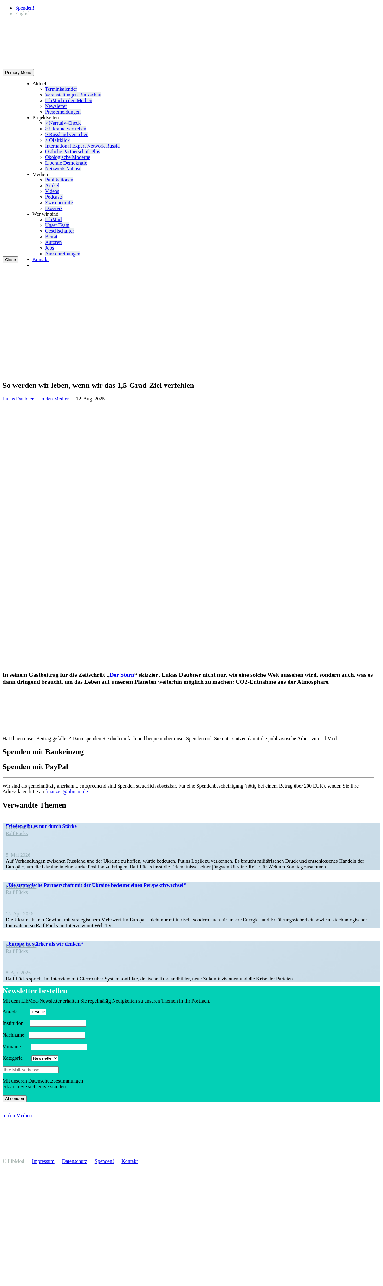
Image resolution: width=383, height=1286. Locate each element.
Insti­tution (16, 1023)
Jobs (49, 248)
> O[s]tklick (57, 140)
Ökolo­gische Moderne (67, 157)
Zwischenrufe (59, 202)
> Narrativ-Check (63, 123)
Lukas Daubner (18, 398)
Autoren (53, 242)
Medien (40, 174)
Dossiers (53, 208)
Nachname (15, 1035)
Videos (52, 191)
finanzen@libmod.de (66, 791)
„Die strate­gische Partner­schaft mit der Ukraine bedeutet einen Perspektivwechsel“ (96, 885)
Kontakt (40, 259)
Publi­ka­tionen (59, 179)
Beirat (51, 236)
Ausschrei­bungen (62, 253)
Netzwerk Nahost (63, 168)
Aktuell (40, 83)
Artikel (52, 185)
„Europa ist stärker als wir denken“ (44, 943)
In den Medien (57, 398)
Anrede (16, 1011)
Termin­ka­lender (61, 89)
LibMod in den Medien (68, 100)
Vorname (16, 1046)
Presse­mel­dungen (63, 112)
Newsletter (56, 106)
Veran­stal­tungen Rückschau (73, 94)
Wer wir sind (45, 214)
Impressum (43, 1161)
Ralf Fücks (17, 833)
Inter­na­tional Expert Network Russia (82, 145)
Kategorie (16, 1058)
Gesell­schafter (59, 231)
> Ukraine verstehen (65, 128)
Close (10, 259)
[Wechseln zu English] (23, 13)
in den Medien (17, 1115)
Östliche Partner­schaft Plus (72, 151)
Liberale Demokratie (66, 163)
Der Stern (121, 674)
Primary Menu (18, 72)
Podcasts (54, 197)
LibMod (53, 219)
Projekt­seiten (45, 117)
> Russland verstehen (66, 134)
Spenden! (24, 7)
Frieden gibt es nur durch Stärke (41, 826)
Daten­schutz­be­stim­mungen (55, 1081)
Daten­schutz (74, 1161)
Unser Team (57, 225)
